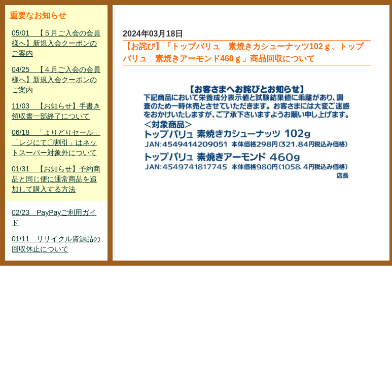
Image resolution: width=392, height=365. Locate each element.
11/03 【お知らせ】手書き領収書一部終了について (56, 111)
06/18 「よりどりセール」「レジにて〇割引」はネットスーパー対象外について (56, 142)
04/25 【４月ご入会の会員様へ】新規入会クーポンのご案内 (56, 79)
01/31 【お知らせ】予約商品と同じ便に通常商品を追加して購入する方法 (56, 179)
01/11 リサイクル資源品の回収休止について (56, 244)
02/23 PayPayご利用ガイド (54, 217)
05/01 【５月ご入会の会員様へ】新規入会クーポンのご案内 (56, 43)
